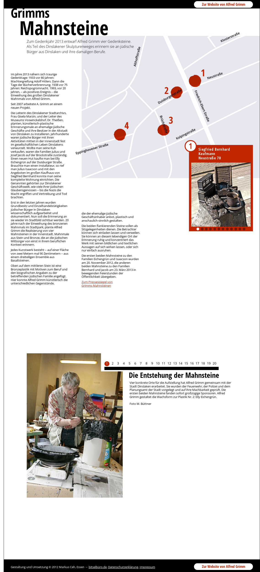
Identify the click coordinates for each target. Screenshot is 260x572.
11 (240, 229)
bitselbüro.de (98, 567)
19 (209, 363)
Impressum (147, 567)
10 (235, 229)
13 (175, 363)
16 (192, 363)
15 (186, 363)
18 (203, 363)
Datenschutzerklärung (123, 567)
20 (214, 363)
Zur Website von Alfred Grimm (223, 4)
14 (180, 363)
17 (197, 363)
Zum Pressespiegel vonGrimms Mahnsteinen (97, 283)
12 (244, 229)
